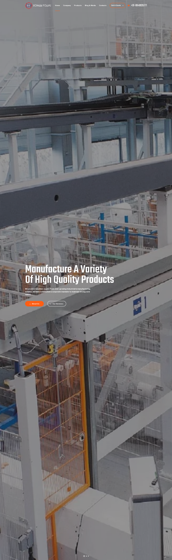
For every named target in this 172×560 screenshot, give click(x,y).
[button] (84, 556)
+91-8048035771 (139, 5)
